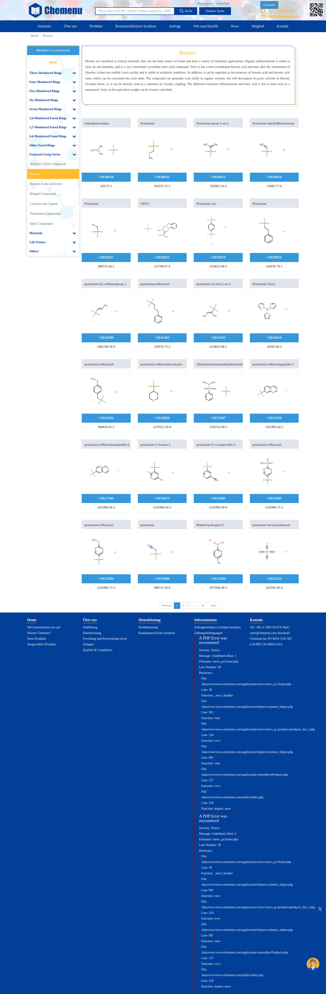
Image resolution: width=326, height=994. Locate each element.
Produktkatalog (148, 627)
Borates (35, 174)
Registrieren (205, 3)
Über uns (70, 26)
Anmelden (223, 3)
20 (202, 605)
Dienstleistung (92, 633)
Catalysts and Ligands (44, 203)
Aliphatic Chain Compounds (48, 164)
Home (34, 35)
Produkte (96, 26)
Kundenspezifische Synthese (157, 633)
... (196, 605)
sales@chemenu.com (283, 16)
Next (213, 605)
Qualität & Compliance (98, 650)
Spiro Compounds (41, 223)
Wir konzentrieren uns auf (43, 627)
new (53, 62)
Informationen (205, 620)
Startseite (44, 26)
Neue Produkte (36, 638)
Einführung (90, 627)
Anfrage (175, 26)
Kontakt (282, 26)
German (269, 5)
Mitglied (258, 26)
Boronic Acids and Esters (46, 184)
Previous (167, 605)
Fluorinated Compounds (45, 213)
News (235, 26)
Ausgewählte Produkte (41, 644)
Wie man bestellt (206, 26)
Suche (185, 11)
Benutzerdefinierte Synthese (135, 26)
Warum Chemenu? (39, 633)
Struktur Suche (215, 11)
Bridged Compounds (43, 193)
